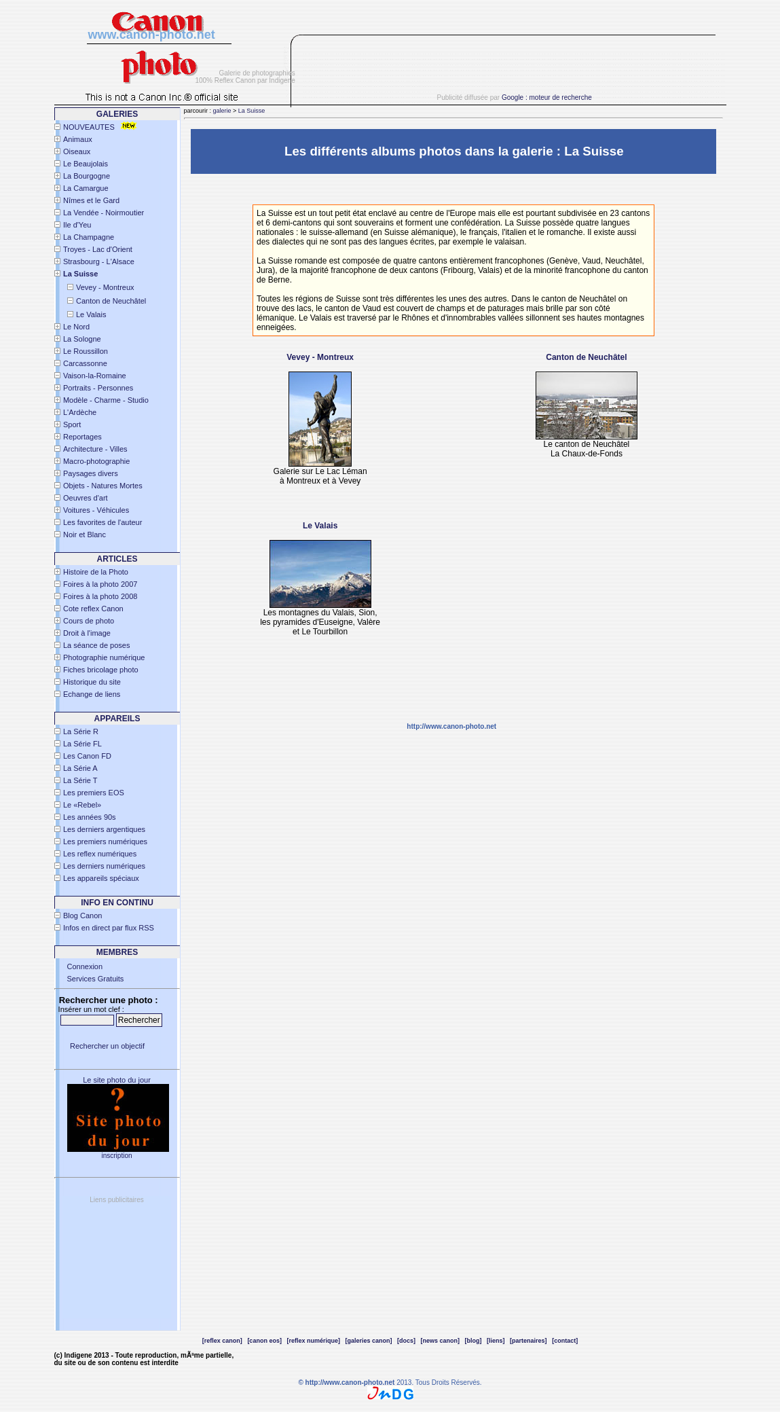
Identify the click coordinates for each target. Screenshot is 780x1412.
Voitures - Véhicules (96, 510)
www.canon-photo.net (151, 34)
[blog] (473, 1340)
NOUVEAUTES (89, 127)
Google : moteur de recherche (547, 97)
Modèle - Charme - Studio (106, 400)
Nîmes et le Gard (91, 200)
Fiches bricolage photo (100, 670)
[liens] (496, 1340)
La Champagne (88, 237)
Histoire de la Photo (95, 572)
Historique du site (92, 682)
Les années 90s (89, 817)
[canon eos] (264, 1340)
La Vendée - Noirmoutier (103, 213)
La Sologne (82, 339)
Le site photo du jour (117, 1080)
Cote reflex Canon (93, 608)
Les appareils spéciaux (101, 878)
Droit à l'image (87, 633)
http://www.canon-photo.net (451, 726)
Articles (117, 559)
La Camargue (86, 188)
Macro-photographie (96, 461)
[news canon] (440, 1340)
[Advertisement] (516, 72)
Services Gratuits (95, 979)
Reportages (82, 437)
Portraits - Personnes (98, 388)
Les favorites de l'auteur (102, 522)
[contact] (565, 1340)
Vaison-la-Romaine (94, 376)
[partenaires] (528, 1340)
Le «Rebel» (82, 805)
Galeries (117, 114)
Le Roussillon (85, 351)
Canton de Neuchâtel (111, 301)
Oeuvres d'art (85, 498)
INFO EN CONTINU (117, 902)
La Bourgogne (86, 176)
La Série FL (82, 744)
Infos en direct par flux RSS (108, 928)
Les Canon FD (87, 756)
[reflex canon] (222, 1340)
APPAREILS (117, 718)
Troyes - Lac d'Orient (97, 249)
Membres (117, 952)
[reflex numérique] (313, 1340)
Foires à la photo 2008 (100, 596)
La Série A (80, 768)
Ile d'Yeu (77, 225)
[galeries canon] (368, 1340)
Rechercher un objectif (107, 1046)
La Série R (80, 731)
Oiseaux (76, 151)
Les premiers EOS (93, 793)
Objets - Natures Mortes (103, 486)
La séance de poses (96, 645)
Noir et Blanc (84, 534)
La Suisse (251, 110)
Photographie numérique (104, 657)
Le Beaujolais (85, 164)
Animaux (77, 139)
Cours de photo (88, 621)
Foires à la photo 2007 (100, 584)
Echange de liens (91, 694)
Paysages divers (90, 473)
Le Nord (76, 327)
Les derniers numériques (104, 866)
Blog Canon (83, 915)
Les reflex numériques (99, 854)
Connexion (85, 966)
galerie (222, 110)
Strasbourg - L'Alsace (98, 261)
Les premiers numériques (105, 841)
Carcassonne (85, 363)
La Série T (80, 780)
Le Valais (91, 314)
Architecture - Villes (95, 449)
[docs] (406, 1340)
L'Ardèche (79, 412)
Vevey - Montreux (105, 287)
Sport (72, 424)
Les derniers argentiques (104, 829)
